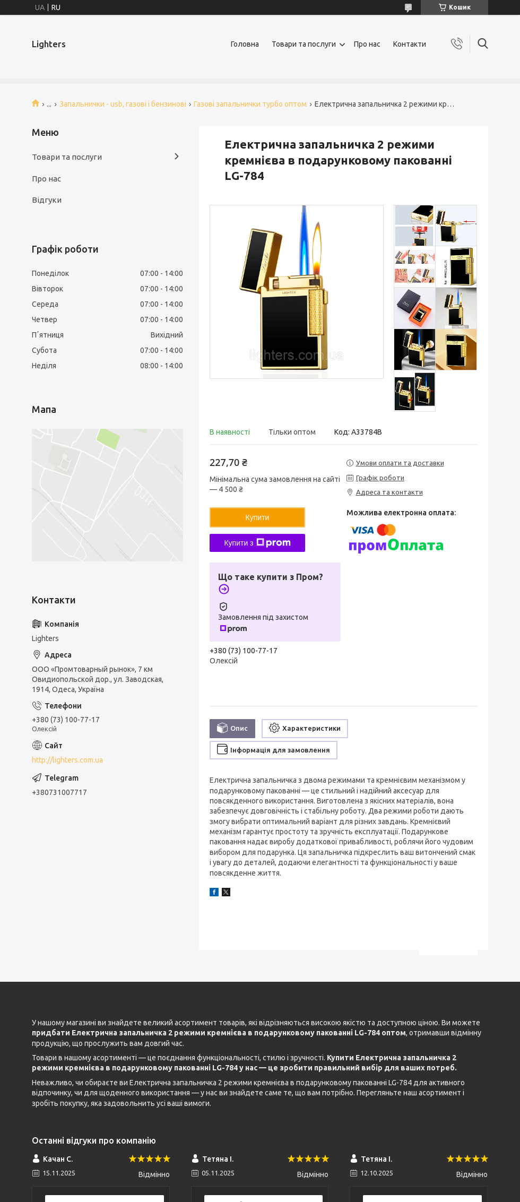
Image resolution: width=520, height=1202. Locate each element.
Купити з (257, 543)
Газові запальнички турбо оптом (250, 104)
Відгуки (47, 199)
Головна (245, 44)
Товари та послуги (304, 44)
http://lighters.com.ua (67, 760)
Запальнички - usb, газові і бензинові (122, 104)
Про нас (367, 44)
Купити (258, 517)
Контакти (409, 44)
